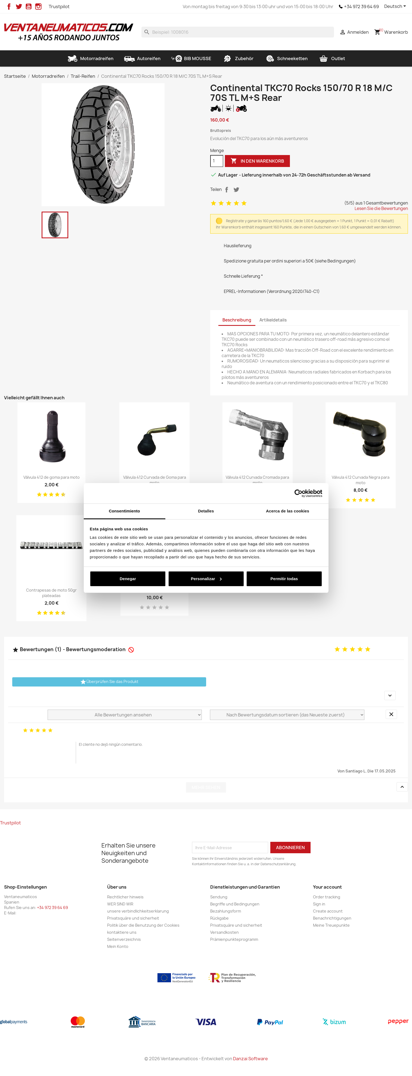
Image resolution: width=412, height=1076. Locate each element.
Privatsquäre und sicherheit (133, 918)
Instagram (38, 6)
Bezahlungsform (225, 911)
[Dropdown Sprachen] (396, 6)
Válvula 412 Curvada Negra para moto (360, 480)
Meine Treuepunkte (331, 925)
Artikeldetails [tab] (273, 320)
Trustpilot (59, 7)
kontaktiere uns (122, 932)
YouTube (28, 6)
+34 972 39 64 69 (361, 6)
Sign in (319, 904)
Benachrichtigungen (332, 918)
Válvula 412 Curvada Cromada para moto (257, 480)
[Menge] (216, 161)
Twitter (18, 6)
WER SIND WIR (120, 904)
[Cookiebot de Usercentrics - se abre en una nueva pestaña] (298, 493)
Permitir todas (284, 578)
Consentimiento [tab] (124, 511)
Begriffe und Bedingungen (234, 904)
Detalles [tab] (206, 511)
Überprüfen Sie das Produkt (109, 682)
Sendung (218, 896)
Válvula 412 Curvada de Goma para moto (154, 480)
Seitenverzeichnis (124, 939)
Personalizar (206, 578)
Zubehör (237, 58)
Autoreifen (142, 58)
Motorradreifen (90, 58)
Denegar (128, 578)
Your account (327, 887)
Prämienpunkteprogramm (234, 939)
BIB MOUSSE (191, 58)
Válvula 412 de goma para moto (51, 477)
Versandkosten (224, 932)
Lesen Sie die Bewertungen (381, 208)
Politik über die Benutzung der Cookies (143, 925)
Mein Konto (117, 946)
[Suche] (237, 32)
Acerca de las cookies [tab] (287, 511)
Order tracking (326, 896)
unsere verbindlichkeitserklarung (138, 911)
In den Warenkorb (257, 161)
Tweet (236, 189)
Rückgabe (219, 918)
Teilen (226, 189)
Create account (328, 911)
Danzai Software (250, 1059)
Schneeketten (286, 58)
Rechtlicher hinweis (125, 896)
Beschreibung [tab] (236, 320)
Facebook (9, 6)
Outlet (331, 58)
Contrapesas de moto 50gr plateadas (51, 593)
